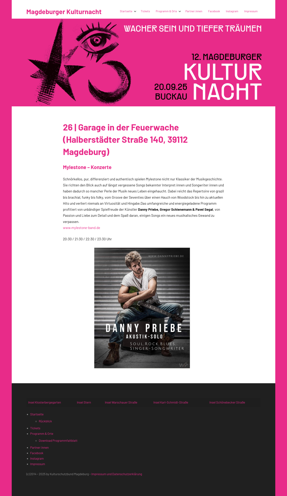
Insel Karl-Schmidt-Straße (170, 402)
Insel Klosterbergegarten (44, 402)
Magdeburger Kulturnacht (64, 11)
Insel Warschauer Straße (121, 402)
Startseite (127, 11)
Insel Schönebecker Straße (227, 402)
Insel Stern (84, 402)
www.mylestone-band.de (81, 228)
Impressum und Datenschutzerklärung (116, 474)
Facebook (214, 11)
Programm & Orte (168, 11)
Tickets (145, 11)
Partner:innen (193, 11)
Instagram (232, 11)
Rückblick (45, 421)
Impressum (251, 11)
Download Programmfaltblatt (58, 440)
